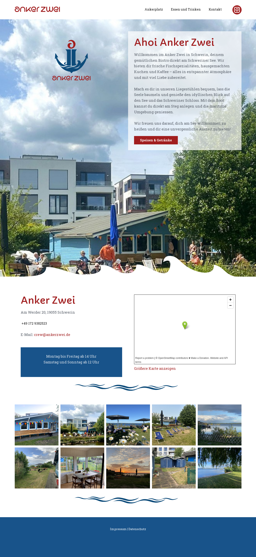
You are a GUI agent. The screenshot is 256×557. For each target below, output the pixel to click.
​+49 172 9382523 (34, 323)
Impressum (118, 529)
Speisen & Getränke (156, 140)
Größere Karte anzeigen (155, 368)
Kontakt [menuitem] (215, 9)
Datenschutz (137, 529)
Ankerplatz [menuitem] (154, 9)
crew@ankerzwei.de (52, 334)
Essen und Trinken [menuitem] (186, 9)
